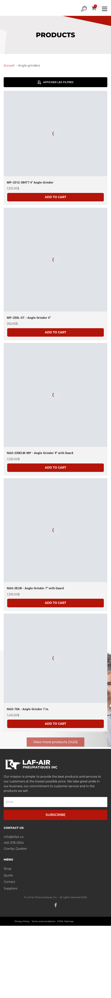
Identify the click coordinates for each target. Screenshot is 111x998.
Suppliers (10, 888)
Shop (7, 868)
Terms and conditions (44, 921)
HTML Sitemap (65, 921)
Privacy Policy (22, 921)
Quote (8, 875)
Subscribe (55, 815)
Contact (9, 882)
